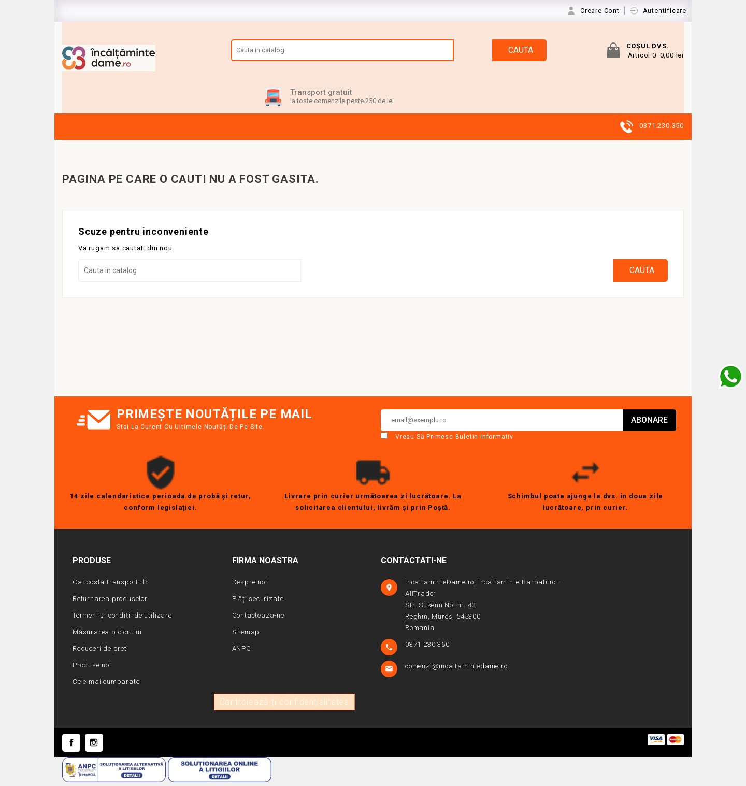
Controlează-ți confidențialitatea (284, 705)
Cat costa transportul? (110, 585)
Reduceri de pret (100, 651)
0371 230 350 (428, 647)
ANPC (241, 651)
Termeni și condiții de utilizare (122, 618)
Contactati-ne (414, 563)
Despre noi (249, 585)
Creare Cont (601, 11)
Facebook (71, 746)
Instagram (94, 746)
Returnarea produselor (110, 602)
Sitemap (246, 635)
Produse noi (92, 668)
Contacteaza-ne (258, 618)
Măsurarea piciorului (107, 635)
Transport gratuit (321, 95)
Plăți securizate (258, 602)
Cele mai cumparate (106, 685)
